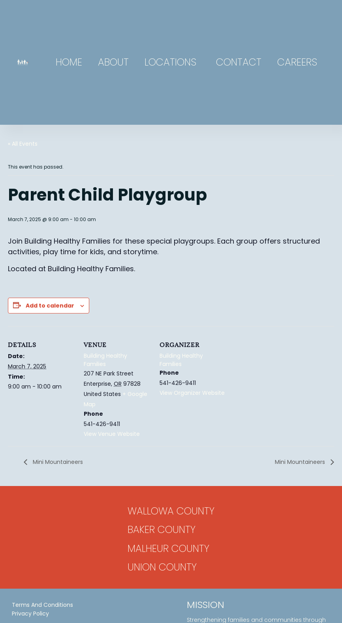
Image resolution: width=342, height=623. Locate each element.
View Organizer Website (192, 393)
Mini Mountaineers (57, 462)
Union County (162, 567)
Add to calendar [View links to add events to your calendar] (50, 306)
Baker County (161, 530)
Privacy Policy (30, 613)
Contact (238, 62)
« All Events (23, 144)
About (113, 62)
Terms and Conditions (42, 605)
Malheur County (168, 548)
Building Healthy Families (105, 360)
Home (69, 62)
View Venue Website (112, 434)
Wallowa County (171, 511)
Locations (172, 62)
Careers (297, 62)
